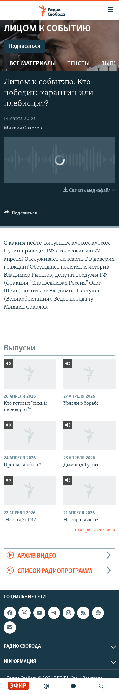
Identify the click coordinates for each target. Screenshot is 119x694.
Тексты (78, 64)
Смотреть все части (95, 530)
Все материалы (33, 64)
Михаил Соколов (23, 128)
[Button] (20, 214)
